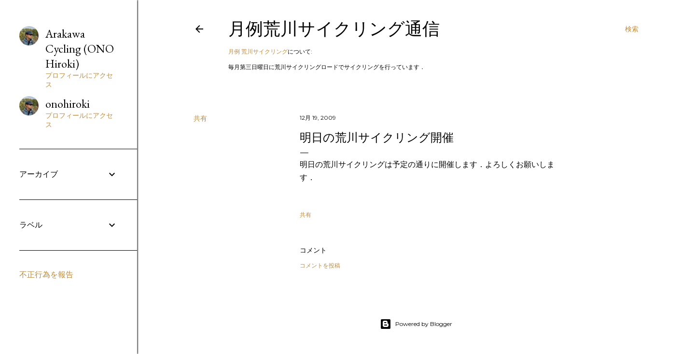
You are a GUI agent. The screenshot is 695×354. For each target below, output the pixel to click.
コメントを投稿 (320, 265)
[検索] (632, 29)
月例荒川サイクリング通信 (334, 28)
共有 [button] (200, 118)
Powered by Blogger (416, 324)
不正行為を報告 (46, 274)
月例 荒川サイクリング (258, 51)
